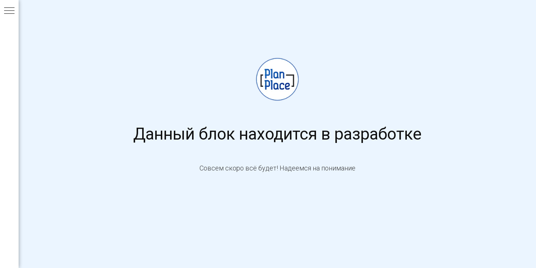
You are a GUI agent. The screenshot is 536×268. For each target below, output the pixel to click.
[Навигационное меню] (9, 11)
